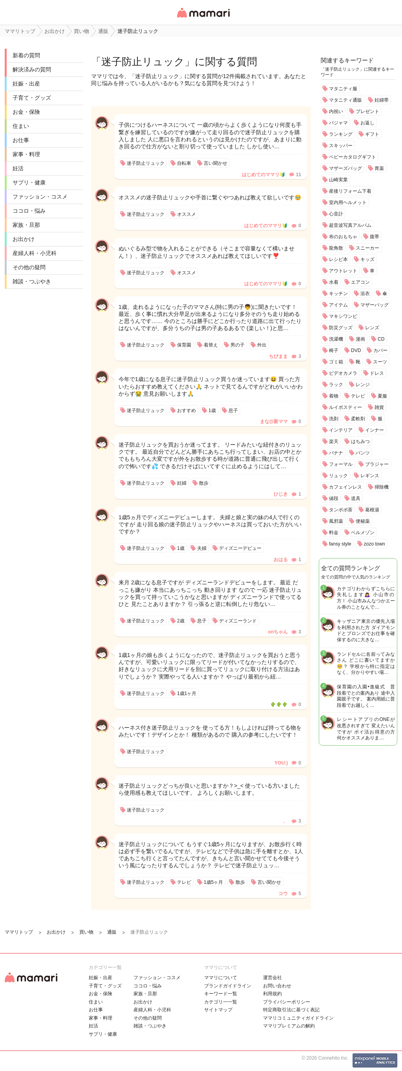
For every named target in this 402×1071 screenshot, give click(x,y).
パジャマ (338, 123)
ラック (336, 384)
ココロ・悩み (29, 211)
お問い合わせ (277, 986)
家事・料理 (26, 154)
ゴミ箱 (336, 362)
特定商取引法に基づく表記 (291, 1010)
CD (381, 339)
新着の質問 (26, 55)
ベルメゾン (363, 532)
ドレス (377, 373)
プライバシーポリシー (286, 1002)
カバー (380, 350)
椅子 (333, 350)
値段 (333, 498)
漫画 (360, 339)
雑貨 (379, 407)
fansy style (340, 544)
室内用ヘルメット (348, 202)
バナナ (336, 453)
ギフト (372, 134)
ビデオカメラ (343, 373)
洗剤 (333, 418)
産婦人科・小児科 (35, 253)
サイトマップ (218, 1010)
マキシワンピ (343, 316)
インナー (374, 430)
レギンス (369, 475)
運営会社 (272, 977)
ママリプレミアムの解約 (289, 1026)
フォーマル (341, 464)
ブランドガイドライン (227, 986)
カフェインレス (345, 487)
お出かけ (24, 239)
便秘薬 (363, 521)
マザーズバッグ (345, 168)
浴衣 (365, 293)
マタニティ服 (343, 88)
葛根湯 (372, 510)
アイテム (338, 305)
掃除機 (382, 487)
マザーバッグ (374, 305)
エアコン (360, 282)
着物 (333, 396)
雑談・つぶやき (32, 281)
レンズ (372, 327)
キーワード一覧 (220, 993)
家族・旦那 (26, 225)
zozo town (374, 544)
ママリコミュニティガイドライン (298, 1018)
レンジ (363, 384)
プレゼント (367, 111)
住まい (21, 126)
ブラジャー (377, 464)
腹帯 (374, 236)
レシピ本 (338, 259)
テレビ (358, 396)
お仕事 (21, 140)
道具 (355, 498)
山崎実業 (338, 179)
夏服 (382, 396)
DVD (356, 350)
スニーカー (367, 248)
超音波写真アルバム (350, 225)
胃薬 (379, 168)
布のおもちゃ (343, 236)
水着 (333, 282)
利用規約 (272, 993)
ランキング (341, 134)
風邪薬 (336, 521)
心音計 (336, 214)
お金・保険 (26, 112)
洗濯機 (336, 339)
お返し (367, 123)
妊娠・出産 (26, 83)
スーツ (380, 362)
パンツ (363, 453)
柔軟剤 (358, 418)
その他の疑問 (29, 267)
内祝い (336, 111)
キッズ (367, 259)
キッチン (338, 293)
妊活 (18, 168)
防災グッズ (341, 327)
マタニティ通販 (345, 100)
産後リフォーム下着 (350, 191)
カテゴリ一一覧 (220, 1002)
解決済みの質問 (32, 69)
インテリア (341, 430)
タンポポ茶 (341, 510)
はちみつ (360, 441)
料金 (333, 532)
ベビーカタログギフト (352, 157)
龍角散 (336, 248)
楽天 (333, 441)
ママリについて (220, 977)
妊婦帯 (382, 100)
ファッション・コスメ (40, 196)
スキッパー (341, 145)
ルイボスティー (345, 407)
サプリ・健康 (29, 182)
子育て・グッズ (32, 98)
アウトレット (343, 271)
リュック (338, 475)
